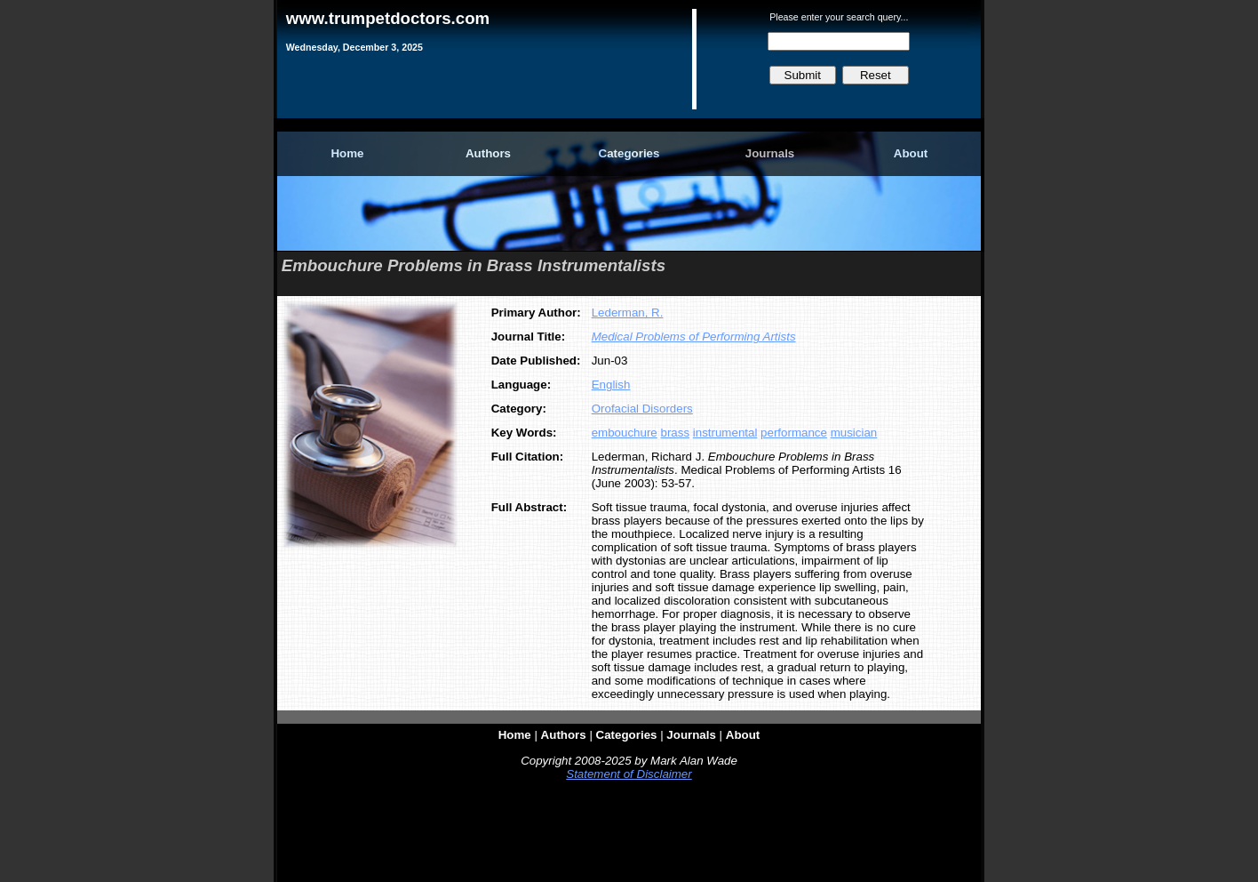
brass (674, 432)
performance (793, 432)
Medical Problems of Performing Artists (694, 336)
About (911, 153)
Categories (629, 153)
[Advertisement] (629, 835)
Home (346, 153)
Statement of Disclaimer (628, 774)
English (611, 384)
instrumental (725, 432)
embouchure (624, 432)
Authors (488, 153)
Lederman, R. (628, 312)
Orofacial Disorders (642, 408)
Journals (770, 153)
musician (854, 432)
